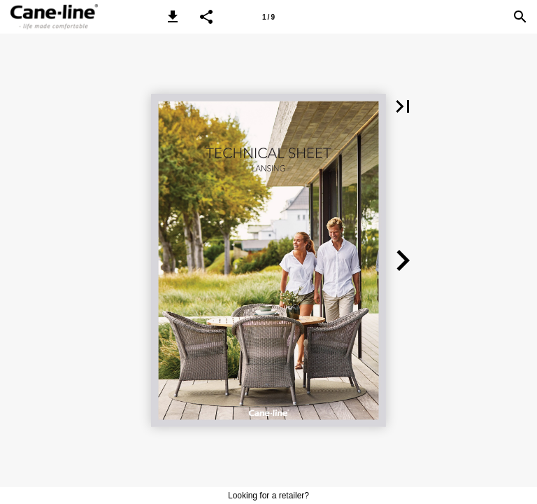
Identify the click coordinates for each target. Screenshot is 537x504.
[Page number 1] (268, 17)
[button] (172, 17)
